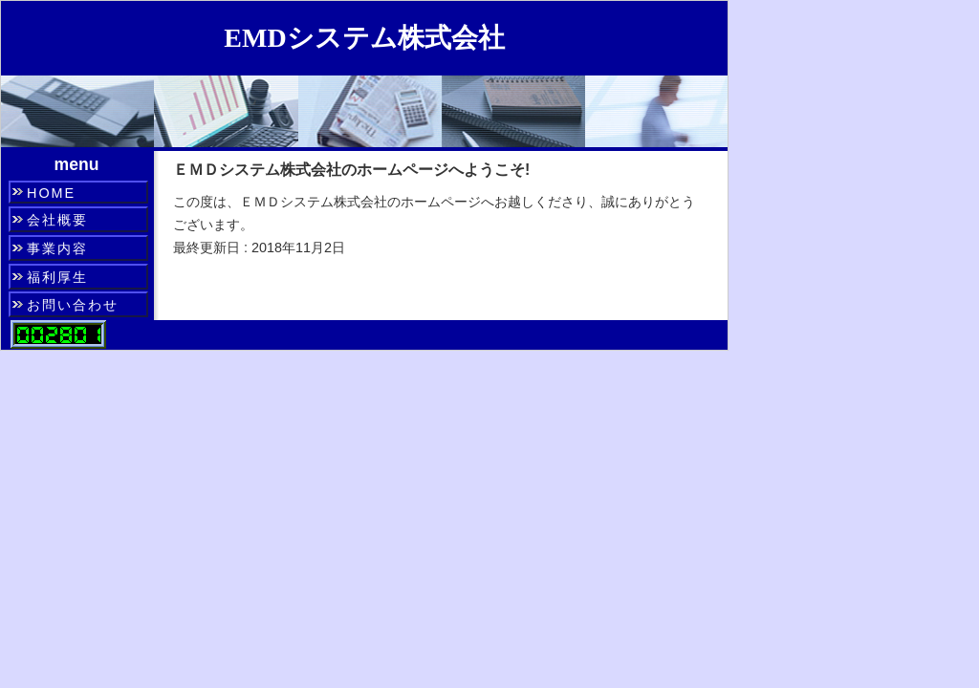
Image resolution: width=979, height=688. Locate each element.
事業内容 (57, 248)
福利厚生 (57, 277)
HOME (51, 193)
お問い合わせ (73, 304)
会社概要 (57, 219)
